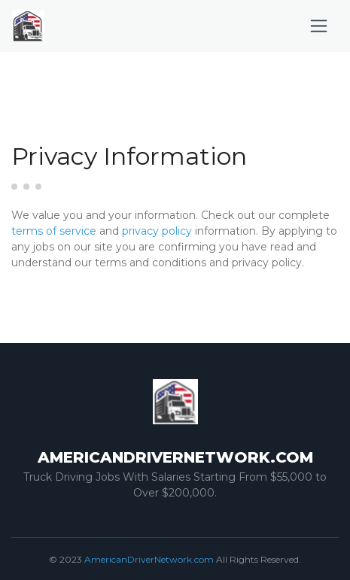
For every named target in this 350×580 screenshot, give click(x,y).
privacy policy (157, 231)
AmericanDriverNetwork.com (149, 559)
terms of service (53, 231)
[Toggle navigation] (319, 26)
